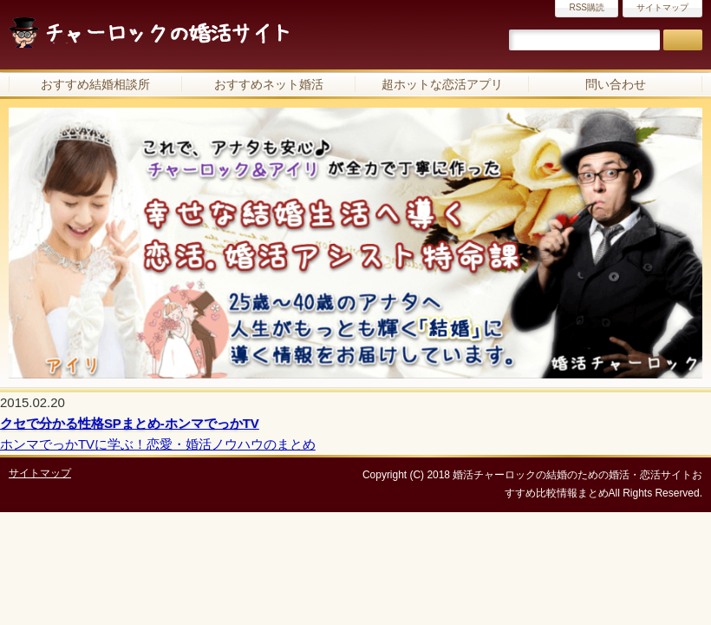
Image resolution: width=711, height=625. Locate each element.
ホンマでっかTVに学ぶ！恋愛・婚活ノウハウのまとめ (158, 444)
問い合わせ (615, 84)
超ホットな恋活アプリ (442, 84)
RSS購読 (586, 7)
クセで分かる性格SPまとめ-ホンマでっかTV (129, 423)
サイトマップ (662, 7)
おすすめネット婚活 (268, 84)
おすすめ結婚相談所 (95, 84)
